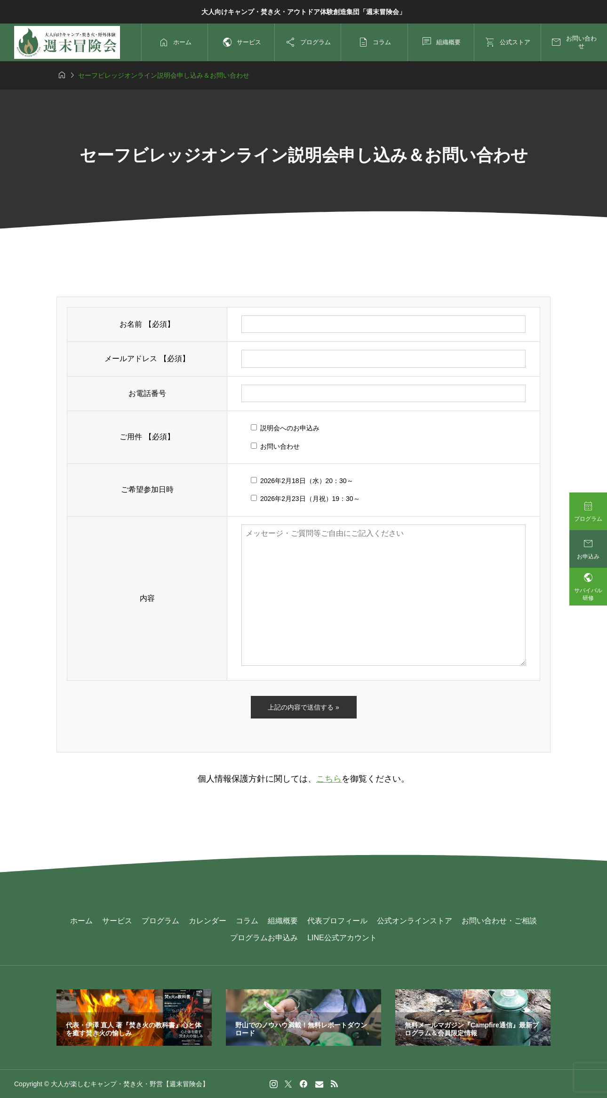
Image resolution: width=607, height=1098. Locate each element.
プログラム (160, 921)
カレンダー (207, 921)
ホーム (81, 921)
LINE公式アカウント (342, 938)
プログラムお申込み (264, 938)
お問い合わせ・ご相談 (499, 921)
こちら (329, 778)
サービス (117, 921)
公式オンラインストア (414, 921)
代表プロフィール (337, 921)
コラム (247, 921)
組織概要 (283, 921)
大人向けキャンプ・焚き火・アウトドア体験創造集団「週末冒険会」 (303, 12)
